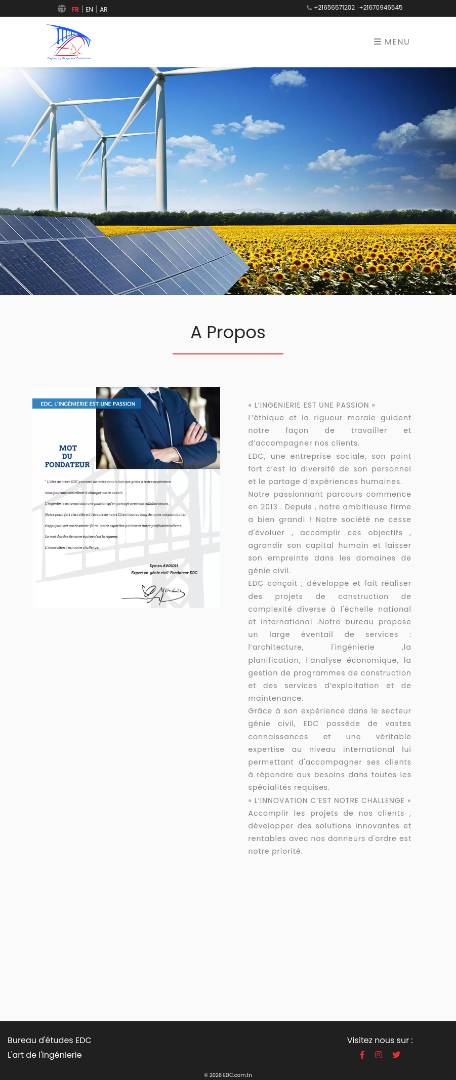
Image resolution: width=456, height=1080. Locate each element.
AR (103, 9)
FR (75, 9)
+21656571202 (334, 7)
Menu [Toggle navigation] (392, 42)
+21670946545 (381, 7)
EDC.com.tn (237, 1075)
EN (89, 9)
